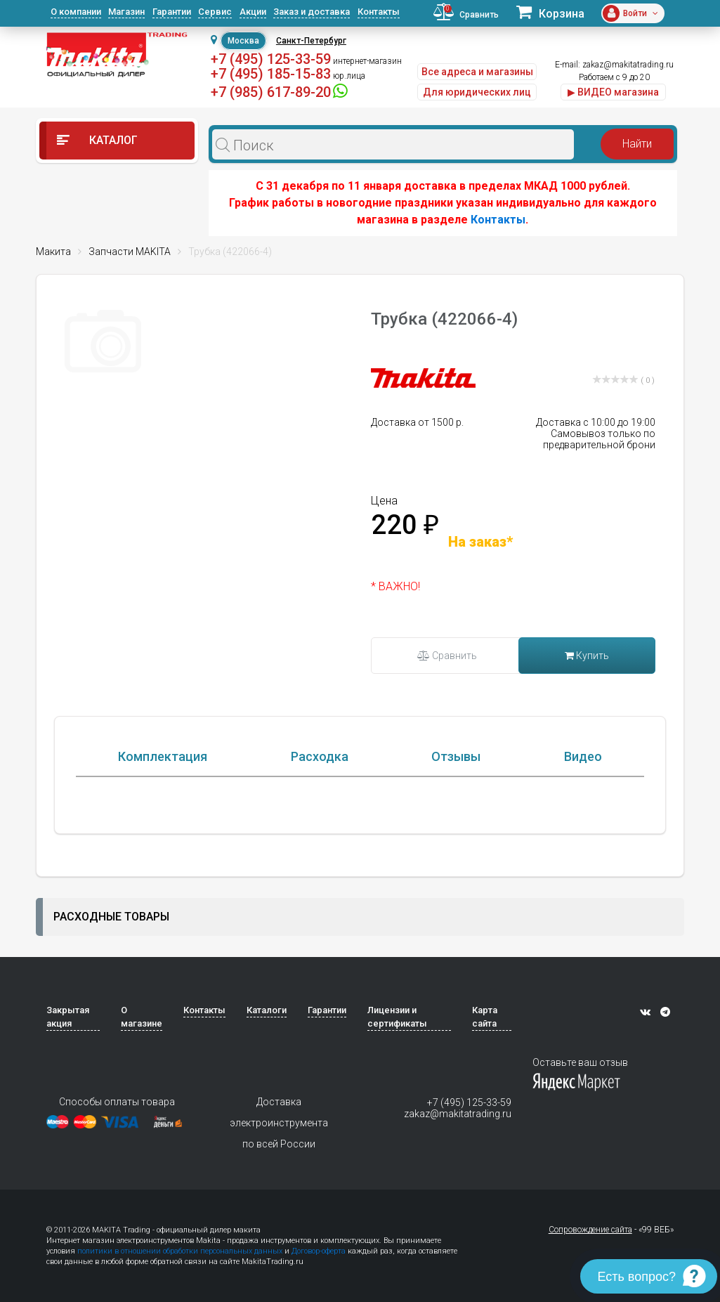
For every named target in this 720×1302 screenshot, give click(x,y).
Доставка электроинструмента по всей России (279, 1184)
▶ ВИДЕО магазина (613, 92)
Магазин (126, 11)
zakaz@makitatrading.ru (628, 65)
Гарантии (171, 11)
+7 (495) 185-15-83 (271, 73)
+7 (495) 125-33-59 (271, 59)
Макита (53, 251)
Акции (253, 11)
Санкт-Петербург (311, 41)
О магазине (141, 1079)
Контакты (379, 11)
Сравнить (447, 655)
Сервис (215, 11)
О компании (76, 11)
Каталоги (267, 1072)
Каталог (97, 140)
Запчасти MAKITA (130, 251)
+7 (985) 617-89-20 (271, 92)
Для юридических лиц (477, 92)
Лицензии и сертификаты (397, 1079)
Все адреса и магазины (477, 71)
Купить (587, 655)
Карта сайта (484, 1079)
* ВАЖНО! (395, 586)
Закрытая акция (67, 1079)
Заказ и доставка (311, 11)
